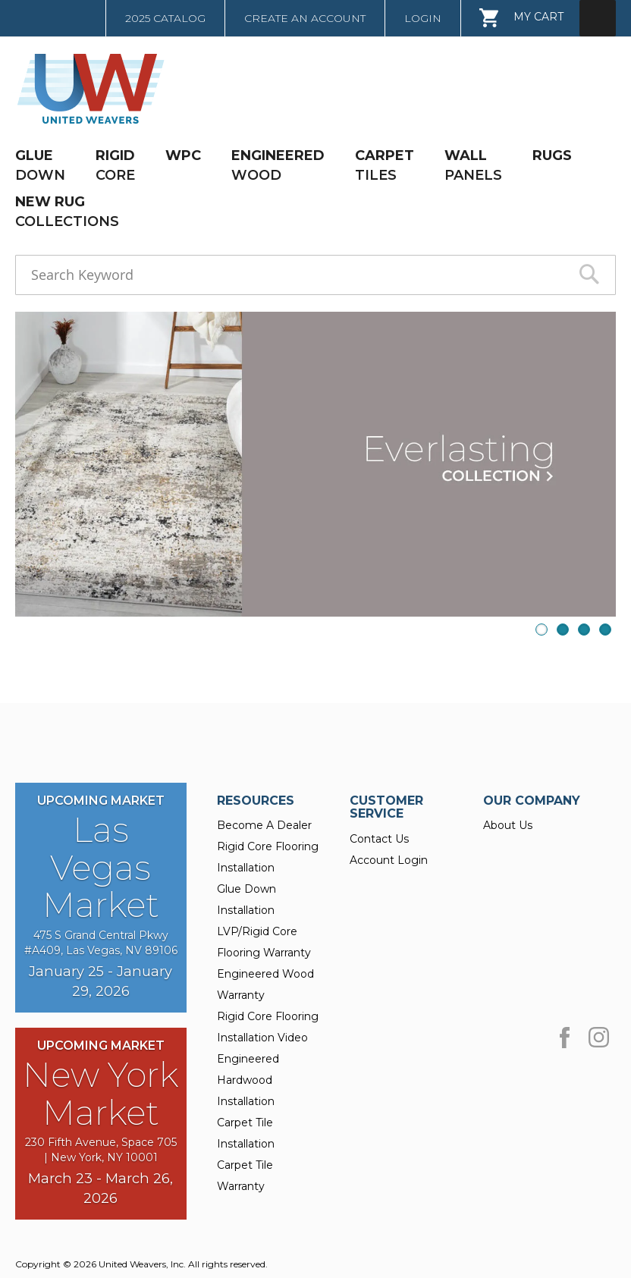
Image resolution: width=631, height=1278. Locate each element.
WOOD (278, 165)
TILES (384, 165)
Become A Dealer (264, 825)
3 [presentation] (584, 629)
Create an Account (305, 18)
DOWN (40, 165)
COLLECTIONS (67, 211)
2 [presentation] (563, 629)
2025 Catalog (165, 18)
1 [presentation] (541, 629)
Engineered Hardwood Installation (248, 1080)
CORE (115, 165)
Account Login (389, 860)
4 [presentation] (605, 629)
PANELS (473, 165)
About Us (507, 825)
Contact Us (379, 839)
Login (422, 18)
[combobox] (315, 275)
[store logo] (85, 89)
